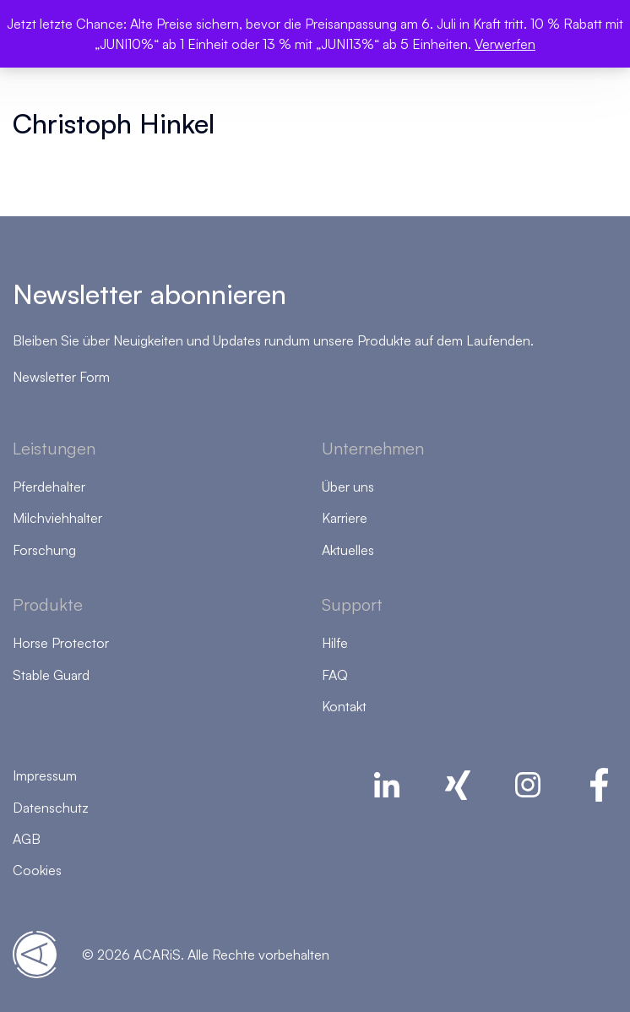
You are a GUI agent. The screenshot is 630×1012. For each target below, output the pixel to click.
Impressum (45, 775)
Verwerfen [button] (505, 43)
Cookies (37, 870)
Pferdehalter (49, 486)
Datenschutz (51, 807)
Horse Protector (61, 642)
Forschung (44, 549)
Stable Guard (51, 675)
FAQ (335, 675)
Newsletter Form (61, 376)
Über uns (348, 486)
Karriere (344, 517)
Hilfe (335, 642)
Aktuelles (348, 549)
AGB (27, 838)
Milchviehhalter (57, 517)
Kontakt (344, 706)
